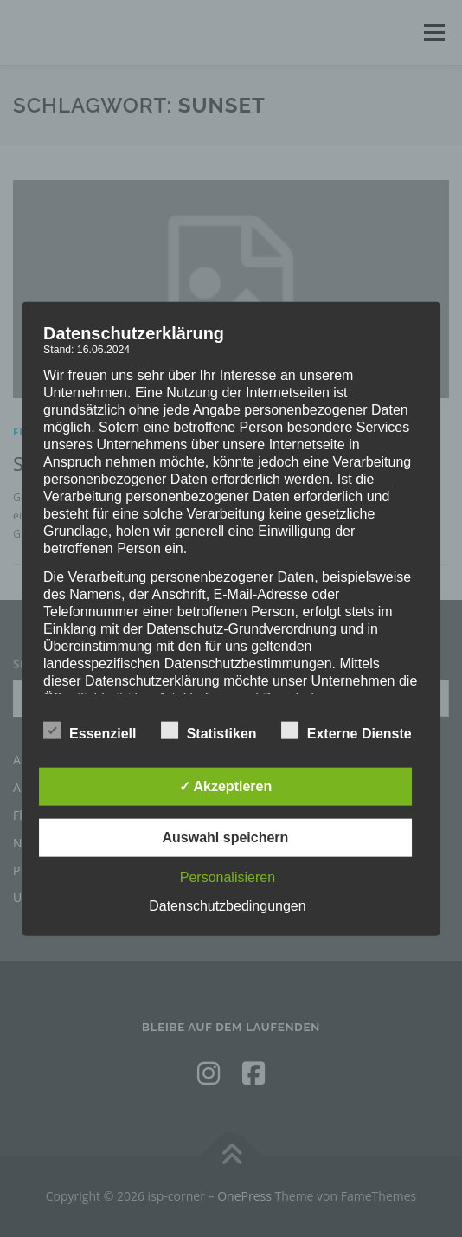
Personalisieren (227, 877)
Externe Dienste (346, 730)
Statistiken (209, 730)
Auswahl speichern (226, 837)
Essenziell (89, 730)
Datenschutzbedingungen (227, 906)
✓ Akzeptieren (226, 786)
